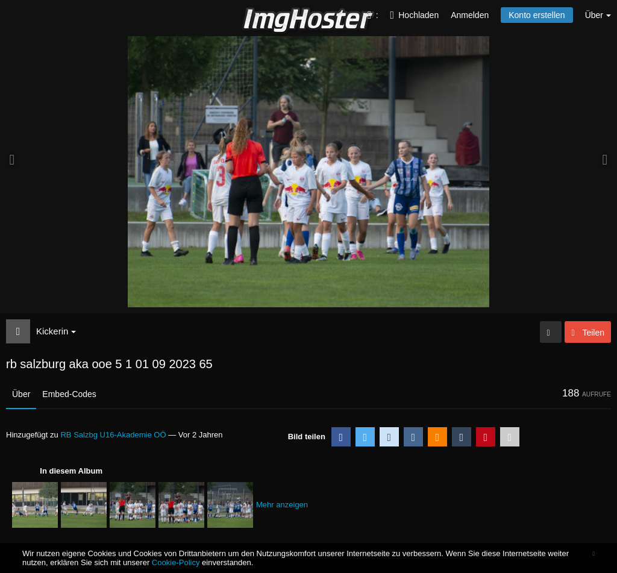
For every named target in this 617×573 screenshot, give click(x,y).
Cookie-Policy (176, 562)
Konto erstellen (537, 15)
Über (21, 394)
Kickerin (56, 331)
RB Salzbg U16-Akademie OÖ (113, 434)
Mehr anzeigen (282, 504)
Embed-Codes (69, 394)
